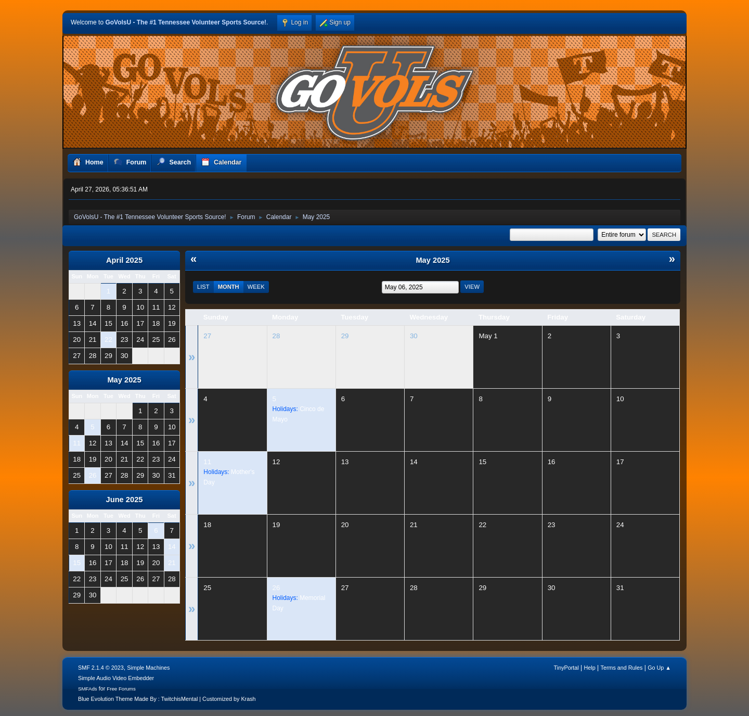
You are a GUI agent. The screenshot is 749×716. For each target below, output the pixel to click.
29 (345, 336)
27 (207, 336)
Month (228, 287)
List (203, 287)
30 (414, 336)
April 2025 (124, 260)
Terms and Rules (622, 667)
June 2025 (124, 499)
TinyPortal (566, 667)
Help (590, 667)
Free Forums (121, 689)
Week (256, 287)
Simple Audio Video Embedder (116, 678)
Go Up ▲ (659, 667)
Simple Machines (148, 667)
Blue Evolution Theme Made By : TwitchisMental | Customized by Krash (167, 699)
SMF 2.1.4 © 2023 (101, 667)
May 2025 (124, 380)
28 (276, 336)
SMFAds (87, 689)
